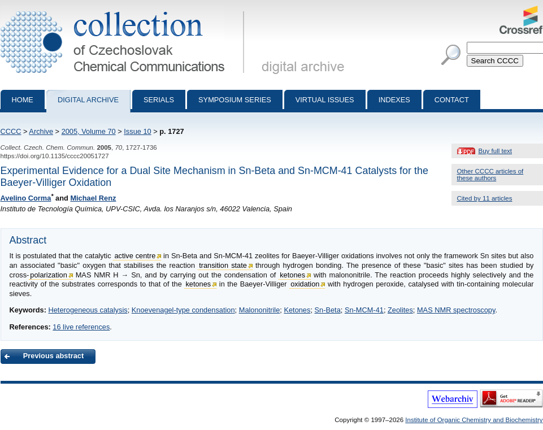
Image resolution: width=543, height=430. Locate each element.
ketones (292, 275)
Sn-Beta (328, 310)
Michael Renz (93, 198)
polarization (48, 275)
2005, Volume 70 (89, 131)
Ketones (297, 310)
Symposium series (234, 99)
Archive (41, 131)
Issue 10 (137, 131)
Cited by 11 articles (484, 198)
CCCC (11, 131)
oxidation (304, 284)
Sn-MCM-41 (364, 310)
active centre (134, 255)
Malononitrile (259, 310)
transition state (223, 265)
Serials (159, 99)
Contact (452, 99)
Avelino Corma (26, 198)
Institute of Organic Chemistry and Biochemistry (473, 419)
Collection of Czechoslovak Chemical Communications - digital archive (125, 10)
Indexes (394, 99)
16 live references (81, 327)
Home (22, 99)
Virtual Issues (325, 99)
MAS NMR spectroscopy (456, 310)
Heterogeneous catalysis (87, 310)
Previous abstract (53, 355)
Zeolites (400, 310)
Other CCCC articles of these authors (490, 174)
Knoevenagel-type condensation (183, 310)
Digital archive (88, 99)
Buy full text (495, 150)
